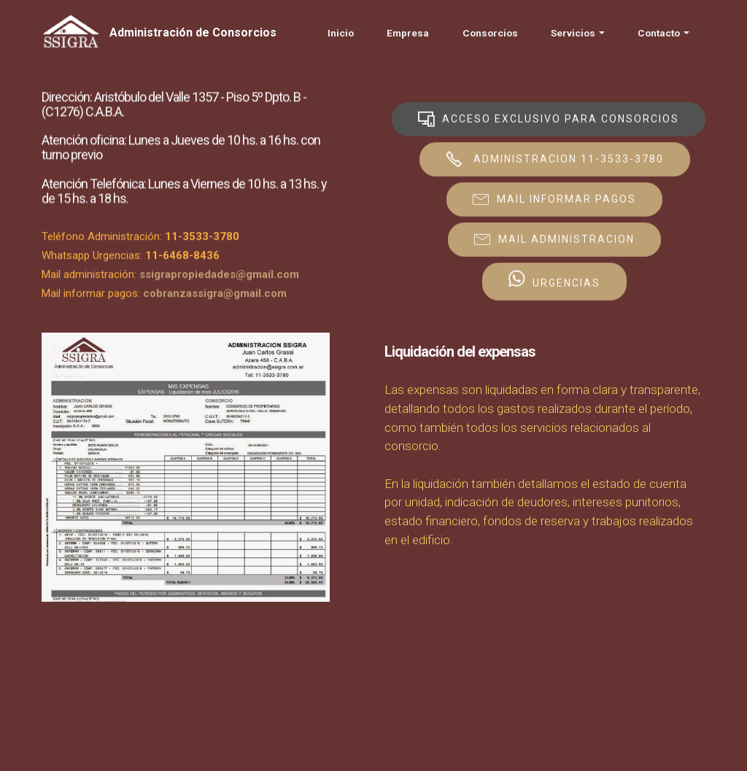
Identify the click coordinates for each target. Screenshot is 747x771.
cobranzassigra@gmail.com (215, 296)
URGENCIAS (554, 281)
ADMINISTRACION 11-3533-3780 (555, 159)
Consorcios (490, 33)
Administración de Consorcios (192, 32)
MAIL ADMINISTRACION (554, 239)
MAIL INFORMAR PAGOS (554, 199)
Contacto (659, 33)
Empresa (408, 33)
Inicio (341, 33)
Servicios (573, 33)
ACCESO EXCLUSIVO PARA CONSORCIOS (548, 119)
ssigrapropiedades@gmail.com (219, 277)
